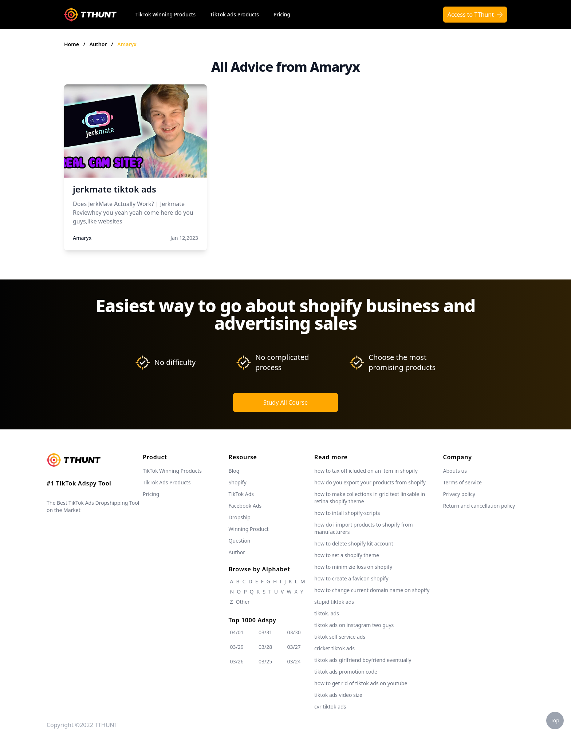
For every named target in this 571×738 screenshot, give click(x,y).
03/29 (237, 646)
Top (555, 720)
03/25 (265, 661)
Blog (234, 470)
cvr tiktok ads (330, 706)
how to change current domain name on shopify (371, 590)
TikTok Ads (241, 494)
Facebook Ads (245, 505)
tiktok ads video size (338, 694)
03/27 (294, 646)
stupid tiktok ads (334, 601)
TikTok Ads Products (234, 14)
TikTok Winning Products (165, 14)
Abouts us (454, 470)
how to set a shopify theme (346, 555)
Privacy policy (459, 494)
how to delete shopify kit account (353, 543)
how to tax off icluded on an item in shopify (366, 470)
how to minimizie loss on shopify (353, 566)
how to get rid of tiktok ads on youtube (360, 683)
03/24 (294, 661)
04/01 (237, 632)
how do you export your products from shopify (370, 482)
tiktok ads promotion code (345, 671)
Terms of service (462, 482)
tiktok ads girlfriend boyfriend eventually (362, 659)
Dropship (240, 517)
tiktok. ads (326, 613)
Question (240, 540)
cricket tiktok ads (334, 648)
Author (99, 44)
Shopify (238, 482)
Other (243, 601)
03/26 (237, 661)
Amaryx (127, 44)
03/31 (265, 632)
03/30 (294, 632)
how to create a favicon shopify (351, 578)
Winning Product (249, 528)
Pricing (281, 14)
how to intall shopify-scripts (347, 512)
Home (71, 44)
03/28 (265, 646)
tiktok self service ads (339, 636)
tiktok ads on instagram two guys (354, 625)
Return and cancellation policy (479, 505)
